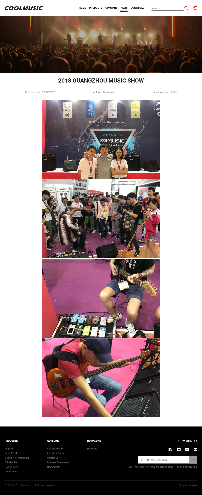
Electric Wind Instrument (17, 458)
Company (111, 7)
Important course (56, 453)
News (124, 7)
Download (137, 7)
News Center (53, 467)
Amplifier (9, 448)
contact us (52, 458)
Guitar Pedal (11, 453)
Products (95, 7)
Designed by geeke (188, 485)
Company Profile (55, 448)
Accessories (11, 471)
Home (82, 7)
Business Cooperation (58, 462)
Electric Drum (11, 467)
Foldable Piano (12, 462)
